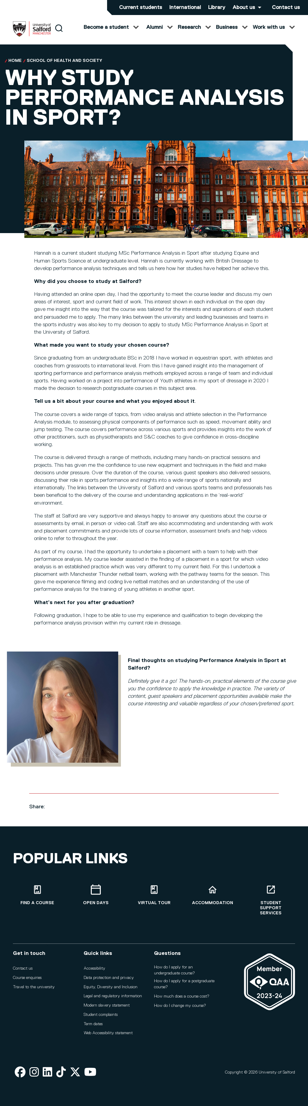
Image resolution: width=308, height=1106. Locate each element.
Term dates (93, 1024)
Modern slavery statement (107, 1005)
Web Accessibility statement (108, 1033)
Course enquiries (27, 978)
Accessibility (94, 968)
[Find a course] (37, 895)
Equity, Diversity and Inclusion (110, 987)
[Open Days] (95, 895)
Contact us (286, 7)
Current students (140, 7)
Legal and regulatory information (113, 996)
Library (216, 7)
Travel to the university (34, 987)
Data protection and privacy (109, 978)
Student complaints (101, 1015)
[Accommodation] (212, 895)
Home (15, 66)
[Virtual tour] (154, 895)
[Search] (59, 34)
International (185, 7)
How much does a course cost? (181, 996)
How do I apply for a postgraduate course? (184, 984)
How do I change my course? (180, 1006)
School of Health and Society (64, 66)
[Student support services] (270, 900)
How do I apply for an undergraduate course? (174, 970)
